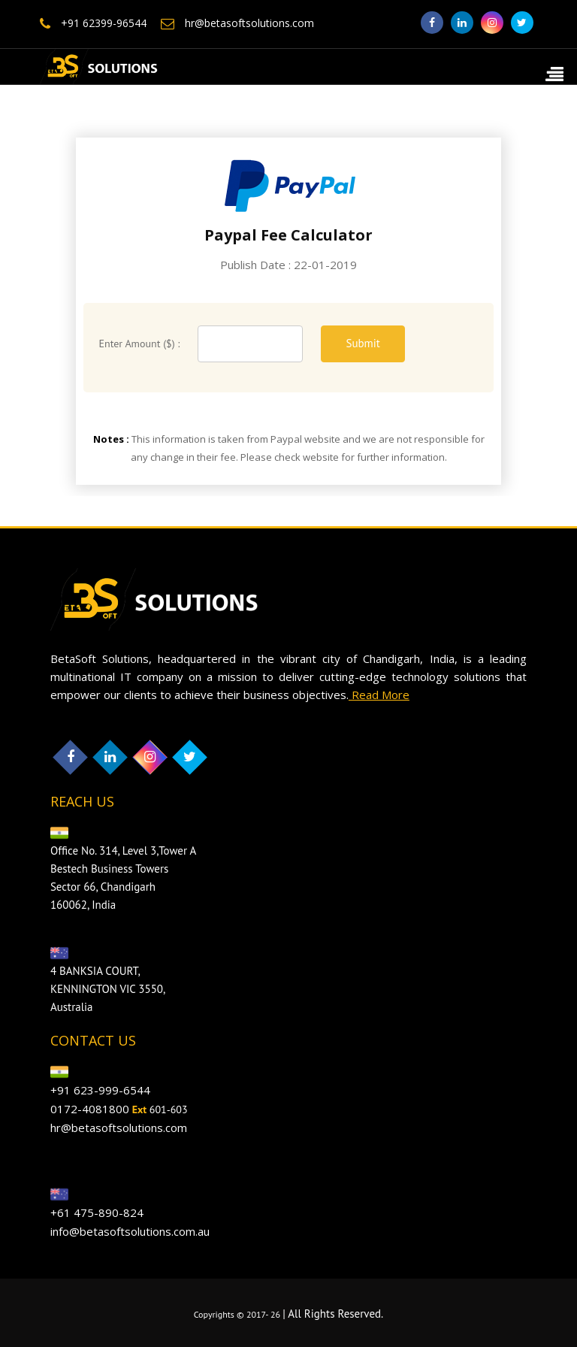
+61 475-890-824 (96, 1212)
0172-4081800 (89, 1108)
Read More (379, 694)
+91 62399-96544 (93, 23)
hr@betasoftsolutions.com (237, 23)
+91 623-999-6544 (100, 1089)
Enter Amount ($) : (139, 343)
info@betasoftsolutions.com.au (130, 1231)
